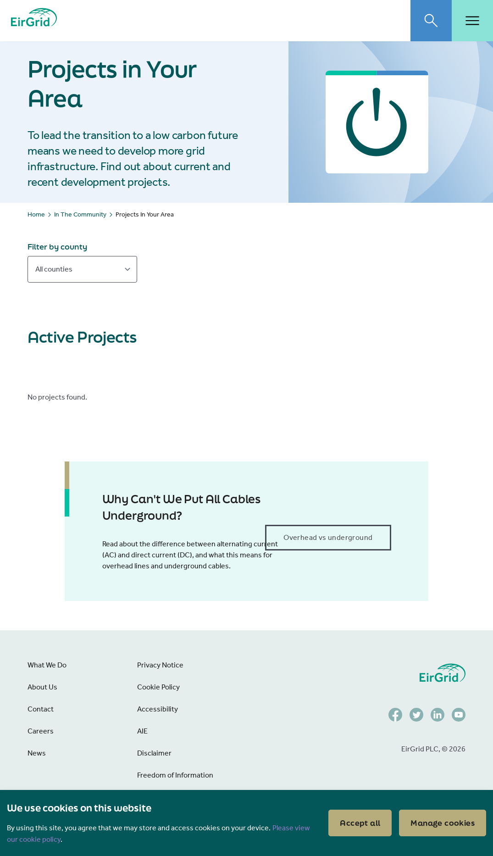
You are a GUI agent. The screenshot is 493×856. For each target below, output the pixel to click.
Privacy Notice (160, 665)
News (37, 753)
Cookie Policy (158, 687)
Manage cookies (442, 822)
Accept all (360, 822)
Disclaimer (154, 753)
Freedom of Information (175, 775)
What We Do (47, 665)
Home (36, 214)
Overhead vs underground (327, 537)
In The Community (80, 214)
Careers (41, 731)
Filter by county (57, 246)
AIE (142, 731)
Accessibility (157, 709)
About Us (42, 687)
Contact (41, 709)
